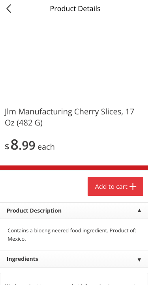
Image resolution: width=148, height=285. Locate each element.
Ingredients (22, 259)
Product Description (34, 211)
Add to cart (111, 186)
